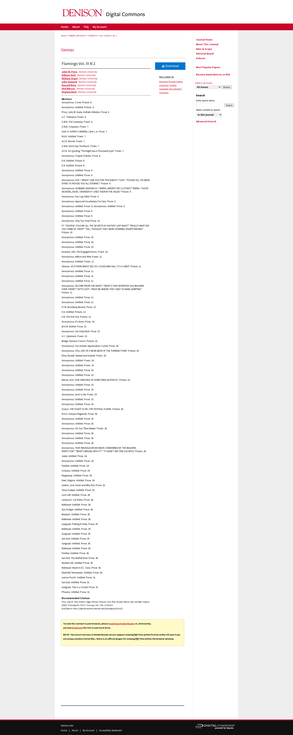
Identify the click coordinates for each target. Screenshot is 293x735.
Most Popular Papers (208, 67)
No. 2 (115, 35)
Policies (200, 58)
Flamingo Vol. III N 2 (78, 63)
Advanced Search (206, 121)
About (75, 730)
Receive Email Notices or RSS (213, 74)
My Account (89, 730)
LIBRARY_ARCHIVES (76, 35)
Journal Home (204, 39)
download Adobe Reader (122, 623)
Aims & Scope (204, 49)
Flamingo (67, 49)
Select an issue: (204, 83)
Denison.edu (67, 725)
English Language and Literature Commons (170, 89)
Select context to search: (208, 109)
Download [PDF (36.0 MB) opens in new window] (170, 66)
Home (63, 35)
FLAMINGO (92, 35)
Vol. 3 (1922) (105, 35)
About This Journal (207, 44)
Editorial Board (205, 53)
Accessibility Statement (110, 730)
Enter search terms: (205, 100)
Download (77, 627)
